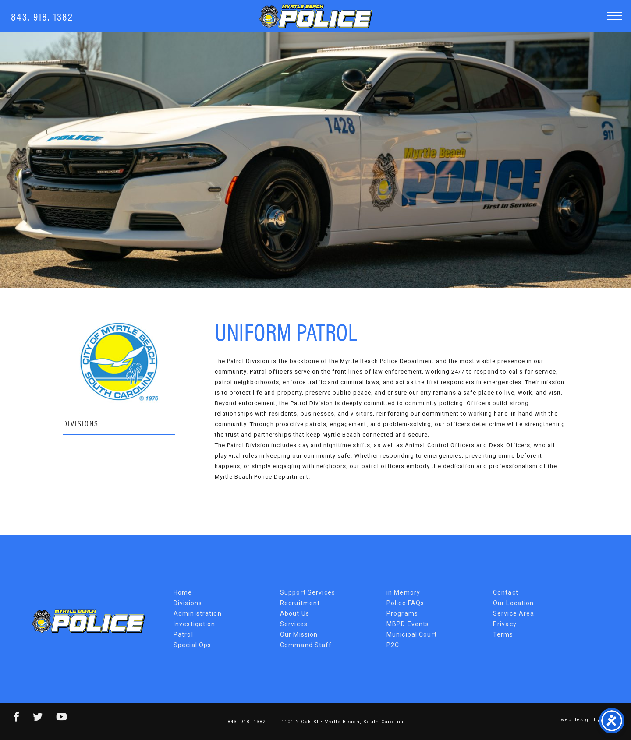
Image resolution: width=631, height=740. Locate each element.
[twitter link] (31, 718)
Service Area (513, 613)
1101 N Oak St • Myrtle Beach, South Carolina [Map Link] (342, 722)
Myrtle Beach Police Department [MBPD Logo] (315, 16)
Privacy (505, 623)
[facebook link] (10, 718)
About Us (294, 613)
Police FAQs (405, 602)
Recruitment (300, 602)
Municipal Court (411, 634)
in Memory (403, 592)
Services (294, 623)
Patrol (183, 634)
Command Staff (306, 644)
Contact (505, 592)
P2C (392, 644)
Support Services (307, 592)
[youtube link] (55, 718)
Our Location (513, 602)
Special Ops (192, 644)
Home (183, 592)
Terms (503, 634)
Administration (198, 613)
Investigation (195, 623)
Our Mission (299, 634)
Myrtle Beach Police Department (88, 621)
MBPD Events (407, 623)
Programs (402, 613)
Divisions (81, 423)
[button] (615, 16)
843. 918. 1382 (42, 16)
